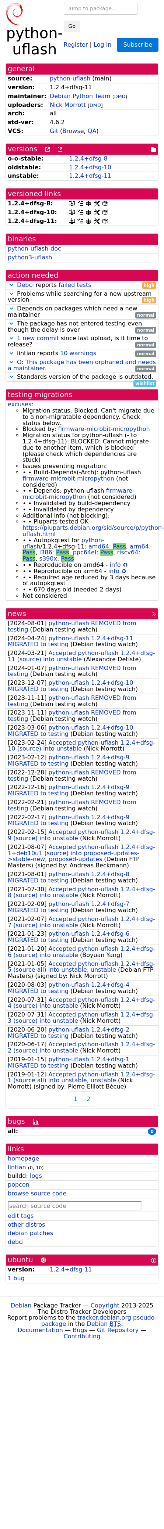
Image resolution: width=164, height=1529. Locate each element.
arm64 (139, 546)
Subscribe (137, 44)
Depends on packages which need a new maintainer (82, 312)
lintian (17, 1167)
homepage (23, 1158)
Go (72, 26)
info (115, 564)
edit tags (21, 1215)
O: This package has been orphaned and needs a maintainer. (82, 365)
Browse (73, 130)
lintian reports (82, 353)
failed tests (75, 284)
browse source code (37, 1193)
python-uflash (70, 78)
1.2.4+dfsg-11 (90, 175)
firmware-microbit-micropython (104, 428)
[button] (11, 284)
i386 (45, 552)
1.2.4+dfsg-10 (90, 167)
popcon (18, 1184)
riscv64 (127, 552)
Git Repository (118, 1330)
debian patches (30, 1233)
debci (16, 1241)
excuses (19, 404)
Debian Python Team (80, 96)
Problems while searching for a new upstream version (82, 297)
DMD (120, 96)
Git (54, 130)
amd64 (98, 546)
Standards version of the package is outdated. (82, 377)
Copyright (105, 1305)
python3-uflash (30, 257)
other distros (26, 1224)
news (17, 613)
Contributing (82, 1336)
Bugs (80, 1330)
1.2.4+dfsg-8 (88, 158)
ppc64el (85, 552)
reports (82, 285)
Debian (21, 1305)
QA (92, 130)
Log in (102, 44)
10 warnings (78, 353)
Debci (25, 284)
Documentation (40, 1330)
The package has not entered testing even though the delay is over (82, 327)
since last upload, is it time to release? (82, 341)
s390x (48, 558)
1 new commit (38, 338)
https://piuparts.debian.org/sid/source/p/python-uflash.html (93, 530)
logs (36, 1175)
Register (76, 44)
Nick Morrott (68, 104)
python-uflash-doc (34, 248)
